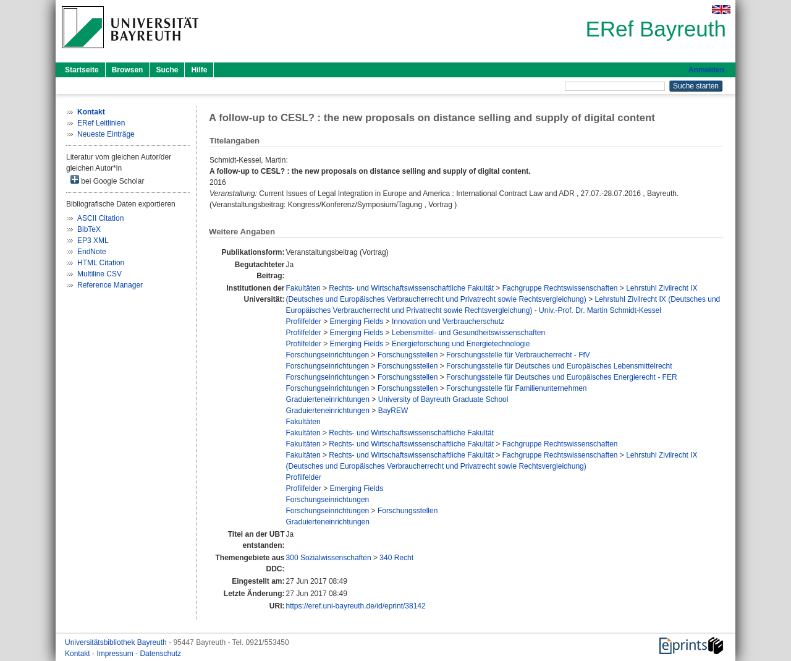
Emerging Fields (357, 321)
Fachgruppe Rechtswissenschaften (560, 288)
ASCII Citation (100, 218)
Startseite (82, 70)
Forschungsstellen (408, 355)
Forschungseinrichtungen (328, 355)
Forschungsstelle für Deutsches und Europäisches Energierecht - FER (561, 377)
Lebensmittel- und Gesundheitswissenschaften (468, 332)
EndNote (91, 251)
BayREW (393, 410)
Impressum (115, 653)
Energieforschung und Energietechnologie (461, 343)
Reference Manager (110, 285)
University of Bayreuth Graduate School (443, 399)
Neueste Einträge (106, 134)
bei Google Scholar (107, 180)
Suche (167, 70)
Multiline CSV (99, 274)
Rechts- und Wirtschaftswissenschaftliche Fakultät (411, 288)
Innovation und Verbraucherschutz (448, 321)
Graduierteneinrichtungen (328, 399)
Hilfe (199, 70)
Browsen (127, 70)
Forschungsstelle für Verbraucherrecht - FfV (518, 355)
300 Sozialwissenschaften (328, 557)
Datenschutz (160, 653)
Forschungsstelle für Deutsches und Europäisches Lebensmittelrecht (559, 366)
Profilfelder (303, 321)
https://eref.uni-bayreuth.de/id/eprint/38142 (356, 606)
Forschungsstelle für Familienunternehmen (516, 388)
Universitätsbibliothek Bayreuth (117, 642)
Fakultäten (303, 288)
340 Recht (396, 557)
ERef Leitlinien (101, 123)
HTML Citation (100, 262)
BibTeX (89, 229)
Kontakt (78, 653)
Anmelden (706, 70)
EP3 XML (93, 240)
